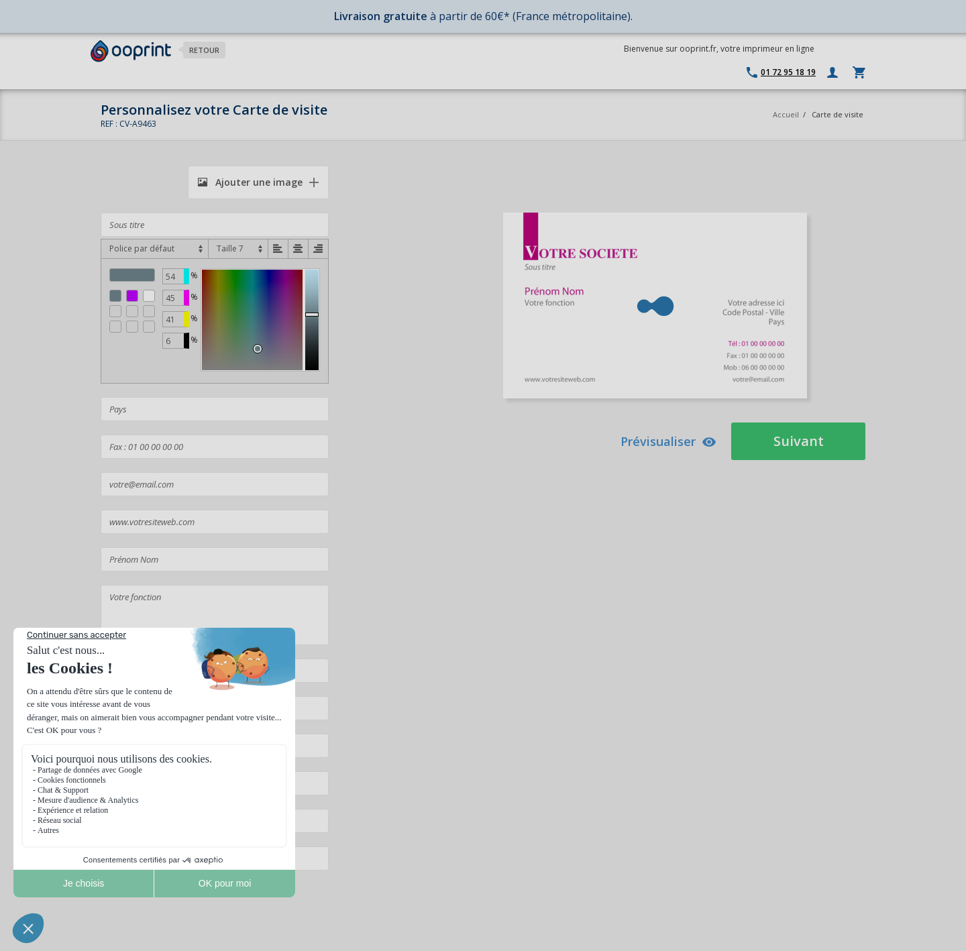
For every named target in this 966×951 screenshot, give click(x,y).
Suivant (798, 441)
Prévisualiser (668, 441)
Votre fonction (215, 615)
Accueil (786, 114)
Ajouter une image (250, 182)
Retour (204, 50)
